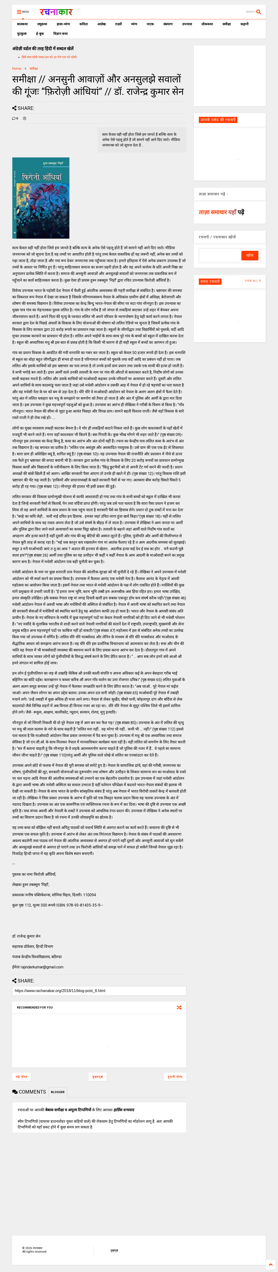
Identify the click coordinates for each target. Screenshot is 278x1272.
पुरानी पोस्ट (175, 1077)
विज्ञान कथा (60, 34)
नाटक (150, 24)
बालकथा (22, 24)
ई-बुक (40, 34)
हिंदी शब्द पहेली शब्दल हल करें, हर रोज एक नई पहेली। (50, 57)
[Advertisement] (230, 75)
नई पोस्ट (22, 1077)
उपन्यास (187, 24)
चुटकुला (22, 34)
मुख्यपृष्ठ (97, 1077)
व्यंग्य (134, 24)
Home (16, 68)
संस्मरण (167, 24)
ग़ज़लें (118, 24)
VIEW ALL (253, 280)
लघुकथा (42, 24)
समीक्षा (226, 24)
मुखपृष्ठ (114, 1250)
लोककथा (207, 24)
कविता (83, 24)
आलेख (101, 24)
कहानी (244, 24)
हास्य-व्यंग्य (63, 24)
